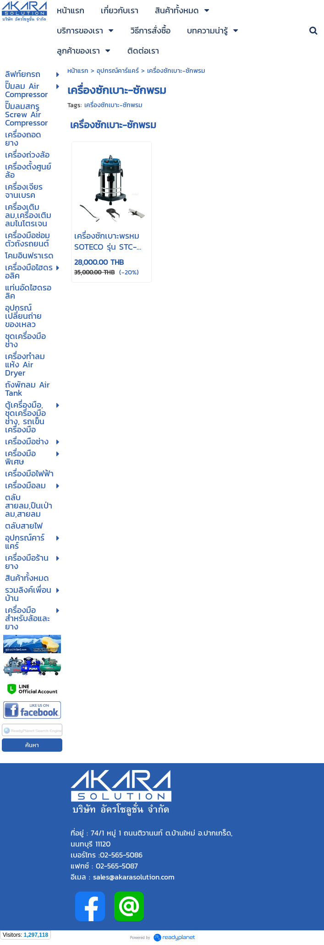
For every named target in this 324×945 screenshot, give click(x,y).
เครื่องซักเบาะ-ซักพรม (113, 105)
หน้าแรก (79, 71)
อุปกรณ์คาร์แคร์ (118, 71)
